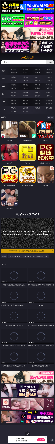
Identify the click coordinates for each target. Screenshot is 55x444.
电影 (3, 86)
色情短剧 (25, 111)
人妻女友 (37, 100)
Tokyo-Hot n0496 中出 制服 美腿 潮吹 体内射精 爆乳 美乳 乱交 (28, 256)
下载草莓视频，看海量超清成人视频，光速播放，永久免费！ (31, 251)
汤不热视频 (49, 108)
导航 (3, 109)
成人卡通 (37, 85)
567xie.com (27, 57)
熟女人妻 (13, 80)
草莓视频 (37, 108)
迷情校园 (13, 103)
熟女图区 (37, 96)
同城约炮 (13, 108)
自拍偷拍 (25, 77)
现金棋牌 (37, 73)
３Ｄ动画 (49, 77)
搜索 (50, 62)
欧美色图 (37, 92)
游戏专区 (49, 69)
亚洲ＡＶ (13, 77)
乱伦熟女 (37, 88)
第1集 (4, 256)
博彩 (3, 71)
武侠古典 (49, 100)
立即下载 (41, 440)
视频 (3, 78)
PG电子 (13, 69)
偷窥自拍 (13, 92)
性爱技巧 (49, 103)
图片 (3, 94)
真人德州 (25, 69)
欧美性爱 (49, 85)
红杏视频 (13, 111)
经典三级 (25, 88)
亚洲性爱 (13, 85)
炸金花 (25, 73)
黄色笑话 (37, 103)
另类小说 (25, 103)
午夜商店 (25, 108)
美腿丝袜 (13, 96)
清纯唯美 (25, 96)
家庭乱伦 (25, 100)
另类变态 (49, 88)
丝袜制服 (25, 80)
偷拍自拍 (25, 85)
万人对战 (37, 69)
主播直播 (37, 80)
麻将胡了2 (14, 73)
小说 (3, 102)
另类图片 (49, 96)
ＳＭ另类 (49, 80)
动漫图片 (49, 92)
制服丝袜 (13, 88)
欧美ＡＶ (37, 77)
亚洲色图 (25, 92)
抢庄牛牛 (49, 73)
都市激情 (13, 100)
